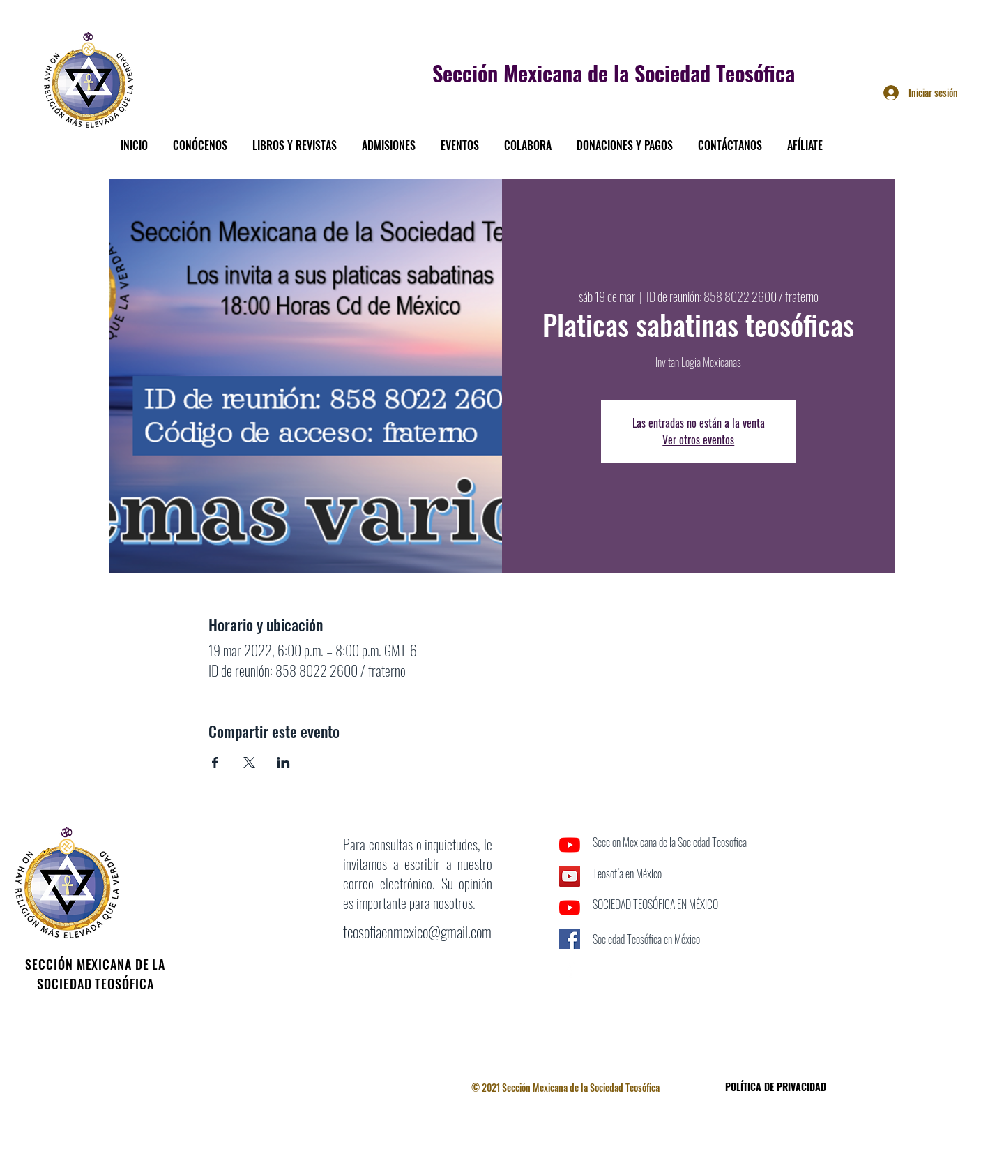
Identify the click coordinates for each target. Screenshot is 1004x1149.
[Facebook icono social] (569, 939)
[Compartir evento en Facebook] (215, 762)
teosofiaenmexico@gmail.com (417, 931)
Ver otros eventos (698, 439)
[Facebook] (569, 970)
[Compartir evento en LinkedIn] (283, 762)
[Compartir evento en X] (249, 762)
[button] (200, 138)
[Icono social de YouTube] (569, 876)
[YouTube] (569, 844)
